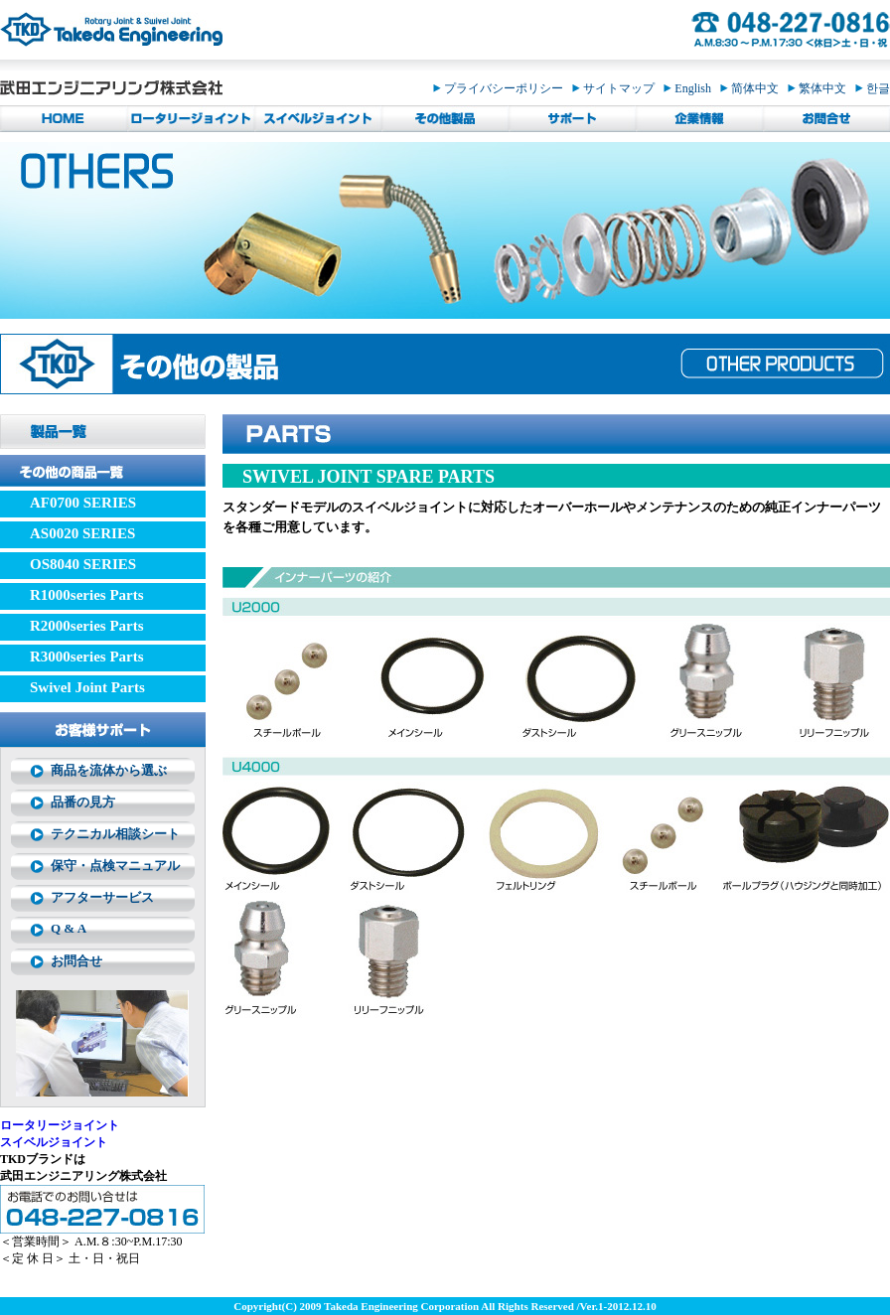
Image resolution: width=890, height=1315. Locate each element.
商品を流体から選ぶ (109, 770)
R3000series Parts (87, 656)
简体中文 (754, 88)
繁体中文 (821, 88)
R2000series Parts (87, 626)
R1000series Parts (87, 595)
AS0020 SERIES (82, 533)
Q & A (68, 928)
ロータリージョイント (59, 1125)
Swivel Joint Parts (87, 687)
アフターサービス (102, 897)
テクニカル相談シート (115, 833)
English (692, 88)
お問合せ (76, 960)
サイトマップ (618, 88)
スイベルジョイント (53, 1142)
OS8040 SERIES (83, 564)
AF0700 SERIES (83, 503)
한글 (872, 88)
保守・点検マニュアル (115, 865)
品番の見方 (83, 802)
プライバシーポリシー (502, 88)
